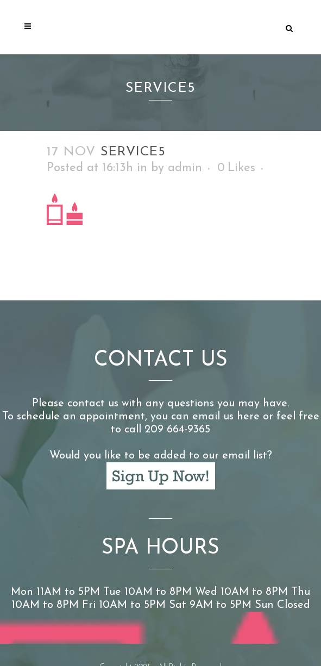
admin (185, 168)
